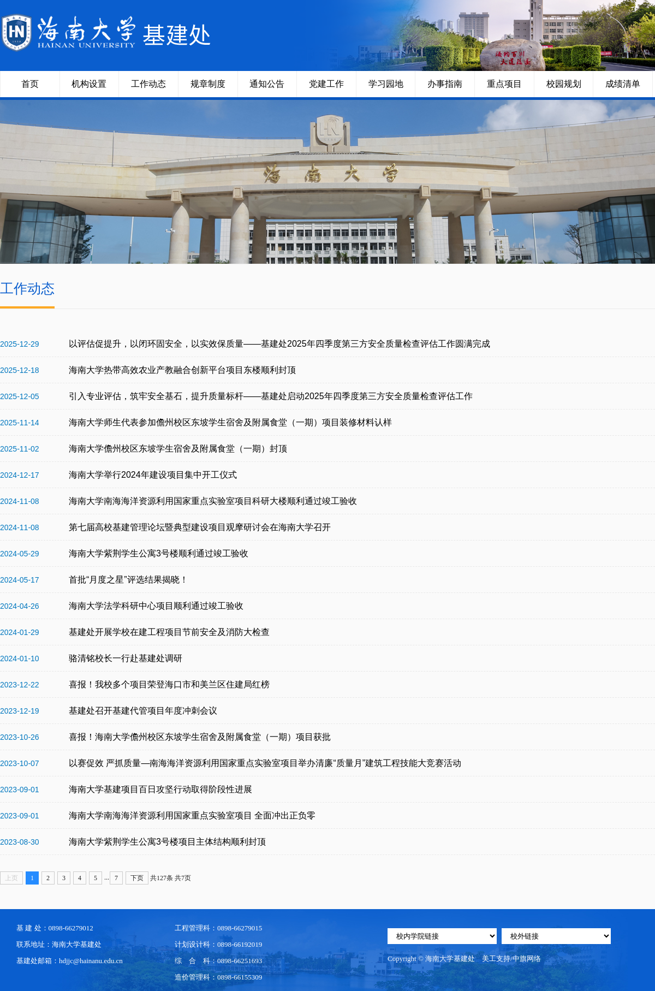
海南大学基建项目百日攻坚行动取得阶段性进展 (160, 789)
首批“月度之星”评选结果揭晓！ (128, 579)
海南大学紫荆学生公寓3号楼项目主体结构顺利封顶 (167, 841)
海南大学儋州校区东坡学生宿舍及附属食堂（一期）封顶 (178, 448)
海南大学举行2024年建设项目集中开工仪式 (153, 474)
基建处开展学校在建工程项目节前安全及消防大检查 (169, 632)
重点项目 (504, 83)
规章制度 (207, 83)
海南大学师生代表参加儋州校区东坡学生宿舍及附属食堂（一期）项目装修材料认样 (230, 422)
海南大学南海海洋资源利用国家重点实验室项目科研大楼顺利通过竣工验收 (213, 501)
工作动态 (148, 83)
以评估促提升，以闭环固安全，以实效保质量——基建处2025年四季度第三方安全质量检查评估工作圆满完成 (279, 343)
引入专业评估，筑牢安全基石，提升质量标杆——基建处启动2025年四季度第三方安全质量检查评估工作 (271, 396)
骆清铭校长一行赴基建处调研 (125, 658)
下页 (137, 878)
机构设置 (89, 83)
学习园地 (385, 83)
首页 (30, 83)
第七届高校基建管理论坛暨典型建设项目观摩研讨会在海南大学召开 (200, 527)
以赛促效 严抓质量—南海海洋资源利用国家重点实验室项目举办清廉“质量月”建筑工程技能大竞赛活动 (265, 763)
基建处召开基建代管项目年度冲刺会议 (143, 710)
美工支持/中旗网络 (511, 958)
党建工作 (326, 83)
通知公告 (266, 83)
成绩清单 (622, 83)
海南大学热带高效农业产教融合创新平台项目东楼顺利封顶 (182, 370)
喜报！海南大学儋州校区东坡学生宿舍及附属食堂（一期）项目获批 (200, 736)
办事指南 (444, 83)
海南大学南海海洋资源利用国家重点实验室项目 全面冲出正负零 (192, 815)
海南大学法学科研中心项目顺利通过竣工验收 (156, 605)
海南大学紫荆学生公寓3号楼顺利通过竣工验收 (158, 553)
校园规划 (563, 83)
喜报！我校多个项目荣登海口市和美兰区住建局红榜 (169, 684)
